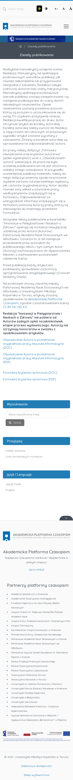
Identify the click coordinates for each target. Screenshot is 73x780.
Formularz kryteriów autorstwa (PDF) (29, 379)
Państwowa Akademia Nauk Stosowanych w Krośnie (39, 639)
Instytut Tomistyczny (22, 625)
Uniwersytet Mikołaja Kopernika (28, 692)
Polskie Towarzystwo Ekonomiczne (29, 665)
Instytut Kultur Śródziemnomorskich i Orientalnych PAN (40, 621)
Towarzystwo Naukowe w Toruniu (28, 679)
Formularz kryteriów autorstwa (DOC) (30, 372)
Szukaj (16, 422)
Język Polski (13, 484)
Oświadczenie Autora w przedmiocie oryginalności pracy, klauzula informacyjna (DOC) (33, 343)
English (10, 490)
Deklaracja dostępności (36, 766)
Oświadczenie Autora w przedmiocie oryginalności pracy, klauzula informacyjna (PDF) (33, 358)
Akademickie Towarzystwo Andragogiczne (33, 598)
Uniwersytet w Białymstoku (25, 697)
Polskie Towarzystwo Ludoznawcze (29, 670)
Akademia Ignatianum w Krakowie (29, 594)
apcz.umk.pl (36, 569)
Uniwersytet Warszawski (24, 701)
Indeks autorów (16, 450)
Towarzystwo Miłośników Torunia (28, 674)
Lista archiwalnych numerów (24, 456)
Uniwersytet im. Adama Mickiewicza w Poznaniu (36, 683)
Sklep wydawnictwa (36, 775)
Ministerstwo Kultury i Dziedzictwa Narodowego (36, 634)
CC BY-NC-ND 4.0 (15, 307)
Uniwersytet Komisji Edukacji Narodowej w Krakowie (39, 688)
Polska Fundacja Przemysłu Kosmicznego (33, 661)
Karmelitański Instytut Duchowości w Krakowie (36, 630)
